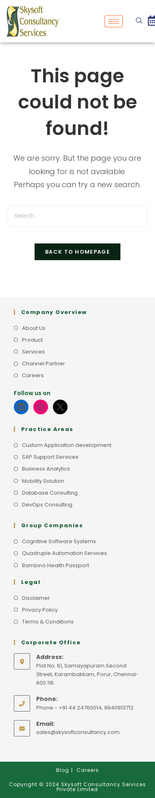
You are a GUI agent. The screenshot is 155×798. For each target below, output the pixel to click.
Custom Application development (66, 445)
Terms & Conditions (48, 622)
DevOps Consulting (47, 504)
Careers (33, 375)
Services (33, 352)
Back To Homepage (77, 252)
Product (32, 340)
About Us (34, 328)
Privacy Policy (40, 610)
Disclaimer (36, 598)
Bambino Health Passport (55, 565)
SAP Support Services (50, 457)
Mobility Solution (43, 481)
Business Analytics (46, 469)
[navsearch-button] (139, 21)
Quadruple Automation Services (64, 553)
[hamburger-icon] (114, 21)
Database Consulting (50, 493)
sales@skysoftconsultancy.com (78, 732)
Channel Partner (43, 363)
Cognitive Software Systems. (59, 541)
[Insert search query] (77, 216)
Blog (62, 770)
